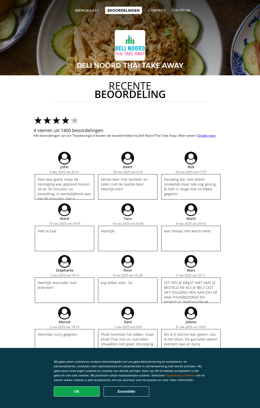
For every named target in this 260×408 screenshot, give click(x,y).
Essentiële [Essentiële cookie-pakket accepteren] (126, 391)
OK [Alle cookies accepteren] (76, 391)
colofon (181, 10)
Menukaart (87, 10)
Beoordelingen (123, 10)
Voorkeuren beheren (181, 375)
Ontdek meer (206, 135)
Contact (157, 10)
